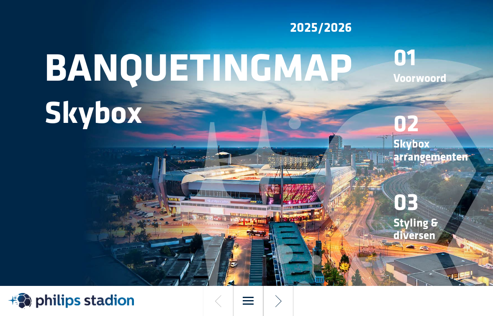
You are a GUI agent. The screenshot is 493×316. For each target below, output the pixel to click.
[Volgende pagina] (278, 301)
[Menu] (248, 301)
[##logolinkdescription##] (71, 301)
